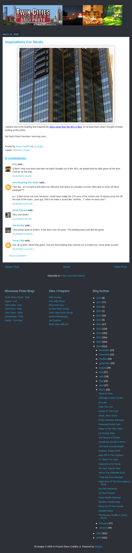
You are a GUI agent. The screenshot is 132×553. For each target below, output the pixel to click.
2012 (99, 328)
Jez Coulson (55, 320)
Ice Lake (103, 402)
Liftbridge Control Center (111, 398)
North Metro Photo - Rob (17, 297)
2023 (99, 298)
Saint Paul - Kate (13, 308)
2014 (99, 320)
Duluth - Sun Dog (13, 320)
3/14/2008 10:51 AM (22, 203)
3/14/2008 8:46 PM (21, 219)
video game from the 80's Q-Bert (65, 127)
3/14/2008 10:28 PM (22, 234)
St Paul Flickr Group (59, 308)
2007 (99, 533)
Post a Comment (17, 255)
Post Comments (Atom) (73, 275)
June (101, 376)
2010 (99, 337)
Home (66, 266)
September (105, 363)
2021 (99, 306)
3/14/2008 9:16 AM (21, 176)
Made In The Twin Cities (111, 428)
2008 (99, 346)
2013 (99, 324)
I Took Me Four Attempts (111, 477)
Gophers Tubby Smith (109, 450)
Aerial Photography (58, 316)
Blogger (98, 546)
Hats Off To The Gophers (111, 455)
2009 (99, 342)
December (104, 350)
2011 (99, 333)
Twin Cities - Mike (14, 312)
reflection (17, 150)
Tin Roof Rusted (107, 493)
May (101, 381)
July (101, 372)
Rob (14, 164)
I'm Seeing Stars (107, 433)
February (104, 523)
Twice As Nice (106, 393)
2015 (99, 315)
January (103, 527)
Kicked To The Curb (108, 411)
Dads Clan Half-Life (58, 324)
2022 (99, 302)
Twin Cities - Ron (13, 305)
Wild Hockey (55, 297)
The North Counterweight (111, 446)
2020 (99, 311)
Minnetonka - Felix (14, 316)
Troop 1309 (18, 240)
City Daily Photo (57, 301)
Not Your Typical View (109, 468)
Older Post (120, 266)
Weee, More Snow (108, 415)
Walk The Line (106, 406)
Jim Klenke (18, 225)
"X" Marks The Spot (108, 459)
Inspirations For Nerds (110, 464)
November (104, 354)
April (101, 385)
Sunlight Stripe (106, 510)
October (103, 359)
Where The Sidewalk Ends (112, 472)
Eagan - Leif (11, 301)
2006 (99, 537)
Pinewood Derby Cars (109, 424)
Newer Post (12, 266)
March (102, 389)
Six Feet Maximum (108, 488)
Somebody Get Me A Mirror (112, 442)
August (103, 367)
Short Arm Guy (56, 305)
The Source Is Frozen (109, 437)
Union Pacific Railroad (110, 497)
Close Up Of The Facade (111, 506)
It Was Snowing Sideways (111, 420)
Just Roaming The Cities (25, 182)
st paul (27, 150)
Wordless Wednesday (109, 502)
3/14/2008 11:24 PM (22, 249)
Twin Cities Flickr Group (61, 312)
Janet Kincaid (19, 210)
